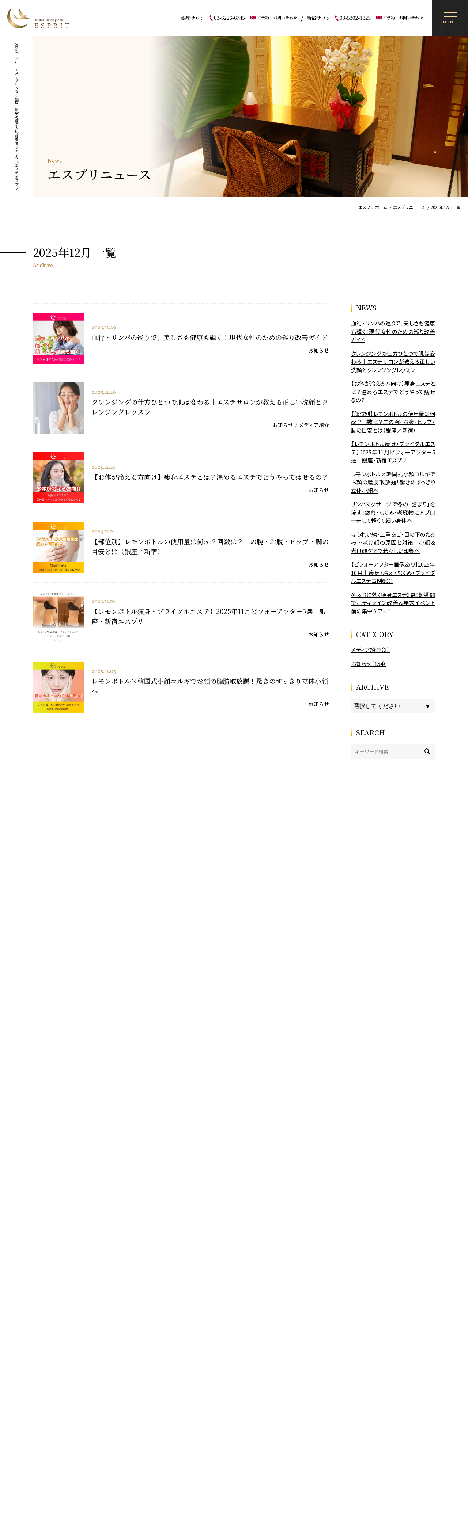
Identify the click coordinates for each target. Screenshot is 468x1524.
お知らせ (319, 350)
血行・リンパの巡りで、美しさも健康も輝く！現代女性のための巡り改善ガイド (209, 337)
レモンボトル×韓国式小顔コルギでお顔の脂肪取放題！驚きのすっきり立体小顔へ (393, 482)
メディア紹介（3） (370, 650)
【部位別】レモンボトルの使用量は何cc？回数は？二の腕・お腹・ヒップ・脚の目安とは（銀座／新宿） (393, 422)
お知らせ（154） (368, 663)
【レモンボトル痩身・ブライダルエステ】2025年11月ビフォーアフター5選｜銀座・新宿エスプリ (393, 452)
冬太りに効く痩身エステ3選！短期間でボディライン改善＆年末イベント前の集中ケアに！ (393, 603)
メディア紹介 (314, 424)
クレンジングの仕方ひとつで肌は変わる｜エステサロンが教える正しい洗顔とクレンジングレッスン (393, 362)
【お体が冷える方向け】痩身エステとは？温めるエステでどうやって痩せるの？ (209, 476)
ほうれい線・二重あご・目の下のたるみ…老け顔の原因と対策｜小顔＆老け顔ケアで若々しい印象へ (393, 542)
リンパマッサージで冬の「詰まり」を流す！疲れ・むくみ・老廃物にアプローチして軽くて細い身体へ (393, 512)
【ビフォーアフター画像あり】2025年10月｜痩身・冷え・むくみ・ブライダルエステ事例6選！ (393, 572)
